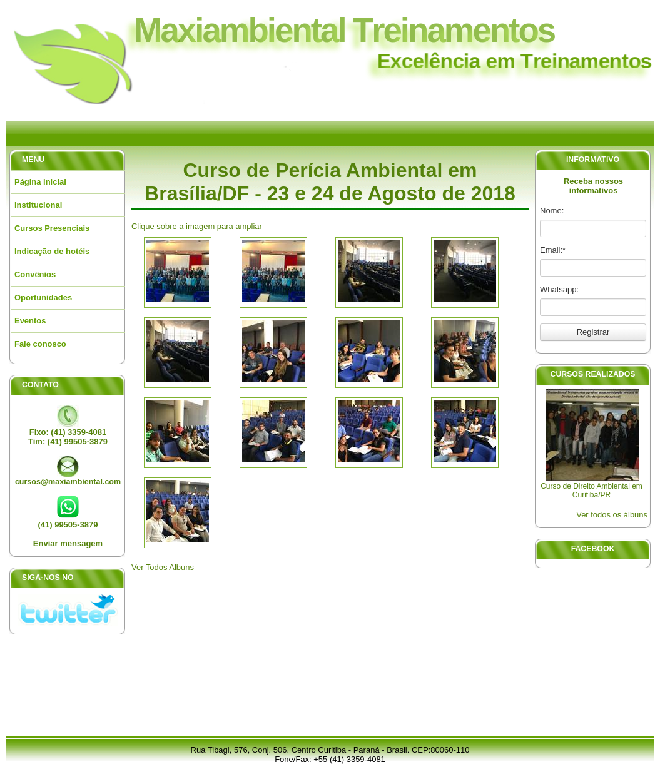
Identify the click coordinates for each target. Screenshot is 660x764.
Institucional (38, 205)
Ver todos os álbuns (611, 514)
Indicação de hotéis (51, 251)
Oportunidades (43, 297)
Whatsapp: (559, 289)
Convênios (35, 274)
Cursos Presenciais (51, 228)
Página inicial (40, 181)
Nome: (552, 210)
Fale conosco (40, 344)
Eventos (30, 320)
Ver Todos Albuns (162, 567)
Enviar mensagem (68, 543)
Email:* (553, 250)
